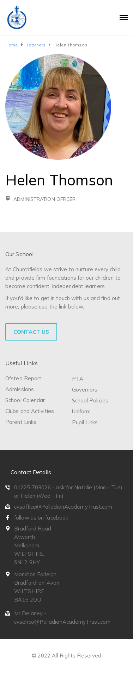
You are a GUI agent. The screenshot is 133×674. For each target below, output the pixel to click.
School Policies (90, 400)
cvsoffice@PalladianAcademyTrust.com (63, 506)
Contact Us (31, 332)
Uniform (81, 411)
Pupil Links (85, 422)
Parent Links (20, 422)
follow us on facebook (41, 517)
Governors (85, 389)
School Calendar (25, 400)
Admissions (19, 389)
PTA (77, 378)
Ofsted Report (23, 378)
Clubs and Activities (29, 411)
